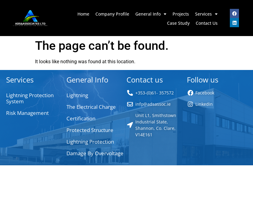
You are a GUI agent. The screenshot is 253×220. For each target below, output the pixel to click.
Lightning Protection (90, 141)
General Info (150, 14)
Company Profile (112, 14)
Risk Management (27, 112)
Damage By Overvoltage (94, 153)
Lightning (77, 95)
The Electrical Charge (91, 106)
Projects (181, 14)
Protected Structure (89, 130)
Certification (80, 118)
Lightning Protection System (30, 98)
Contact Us (207, 23)
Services (206, 14)
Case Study (178, 23)
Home (83, 14)
